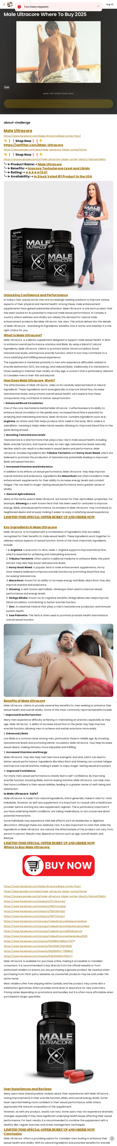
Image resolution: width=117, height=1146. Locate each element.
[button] (58, 6)
